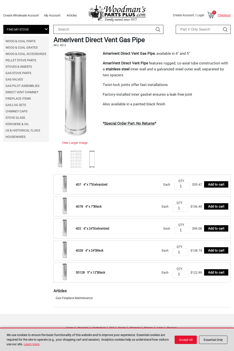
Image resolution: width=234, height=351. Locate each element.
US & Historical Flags (22, 130)
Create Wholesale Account (21, 15)
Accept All (185, 340)
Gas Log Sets (15, 105)
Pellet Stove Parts (20, 60)
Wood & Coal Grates (21, 47)
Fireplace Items (18, 98)
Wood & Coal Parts (20, 41)
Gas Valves (14, 79)
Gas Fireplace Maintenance (74, 298)
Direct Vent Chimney (21, 92)
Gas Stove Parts (18, 73)
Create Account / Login (188, 15)
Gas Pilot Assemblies (22, 86)
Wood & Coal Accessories (25, 54)
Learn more (31, 344)
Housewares (15, 137)
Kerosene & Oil (17, 124)
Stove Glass (15, 117)
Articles (72, 15)
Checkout (224, 15)
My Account (52, 15)
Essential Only (213, 340)
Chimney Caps (16, 111)
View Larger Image (75, 142)
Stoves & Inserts (18, 66)
